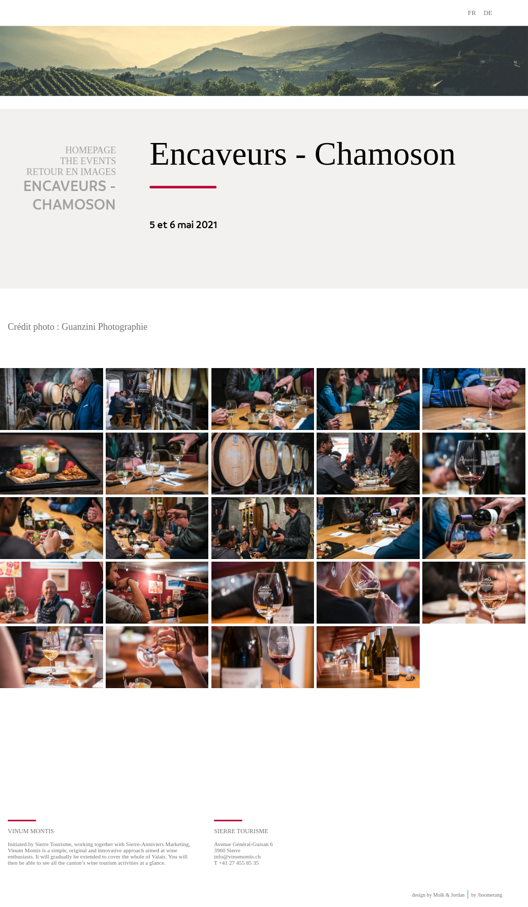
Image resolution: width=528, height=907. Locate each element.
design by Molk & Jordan (438, 895)
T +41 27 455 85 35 (236, 863)
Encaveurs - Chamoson (69, 196)
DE (488, 13)
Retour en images (71, 172)
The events (88, 161)
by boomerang (486, 895)
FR (472, 13)
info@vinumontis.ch (237, 856)
